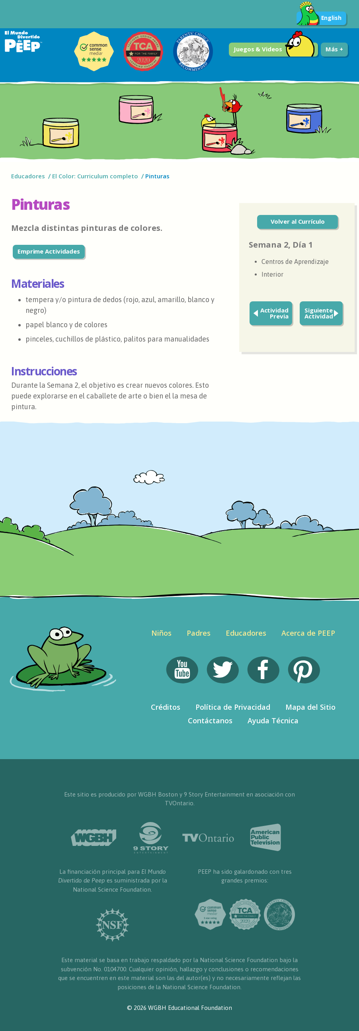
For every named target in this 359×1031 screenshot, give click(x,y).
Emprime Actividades (49, 251)
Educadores (28, 176)
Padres (199, 633)
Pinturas (157, 176)
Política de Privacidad (232, 707)
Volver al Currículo (298, 221)
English (319, 18)
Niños (161, 633)
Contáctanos (210, 720)
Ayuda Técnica (273, 720)
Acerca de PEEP (308, 633)
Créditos (165, 707)
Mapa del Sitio (310, 707)
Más (334, 49)
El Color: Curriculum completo (95, 176)
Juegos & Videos (274, 50)
